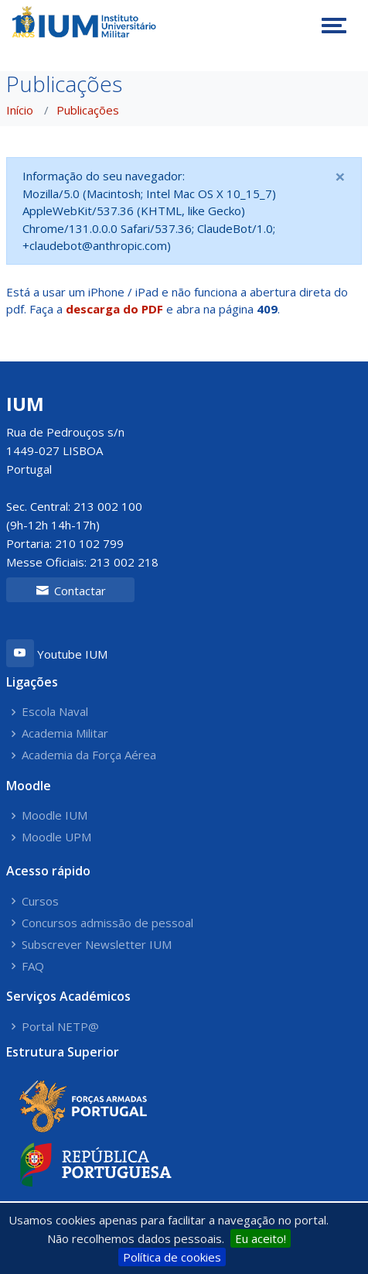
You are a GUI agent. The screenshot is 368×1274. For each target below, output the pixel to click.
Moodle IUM (54, 815)
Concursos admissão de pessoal (107, 923)
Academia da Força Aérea (89, 755)
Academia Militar (65, 733)
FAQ (33, 966)
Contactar (71, 590)
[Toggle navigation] (334, 25)
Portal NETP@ (60, 1027)
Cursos (40, 901)
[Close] (340, 176)
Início (19, 110)
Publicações (87, 110)
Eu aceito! (260, 1238)
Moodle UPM (56, 837)
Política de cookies (172, 1257)
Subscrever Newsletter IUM (97, 944)
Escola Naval (55, 711)
